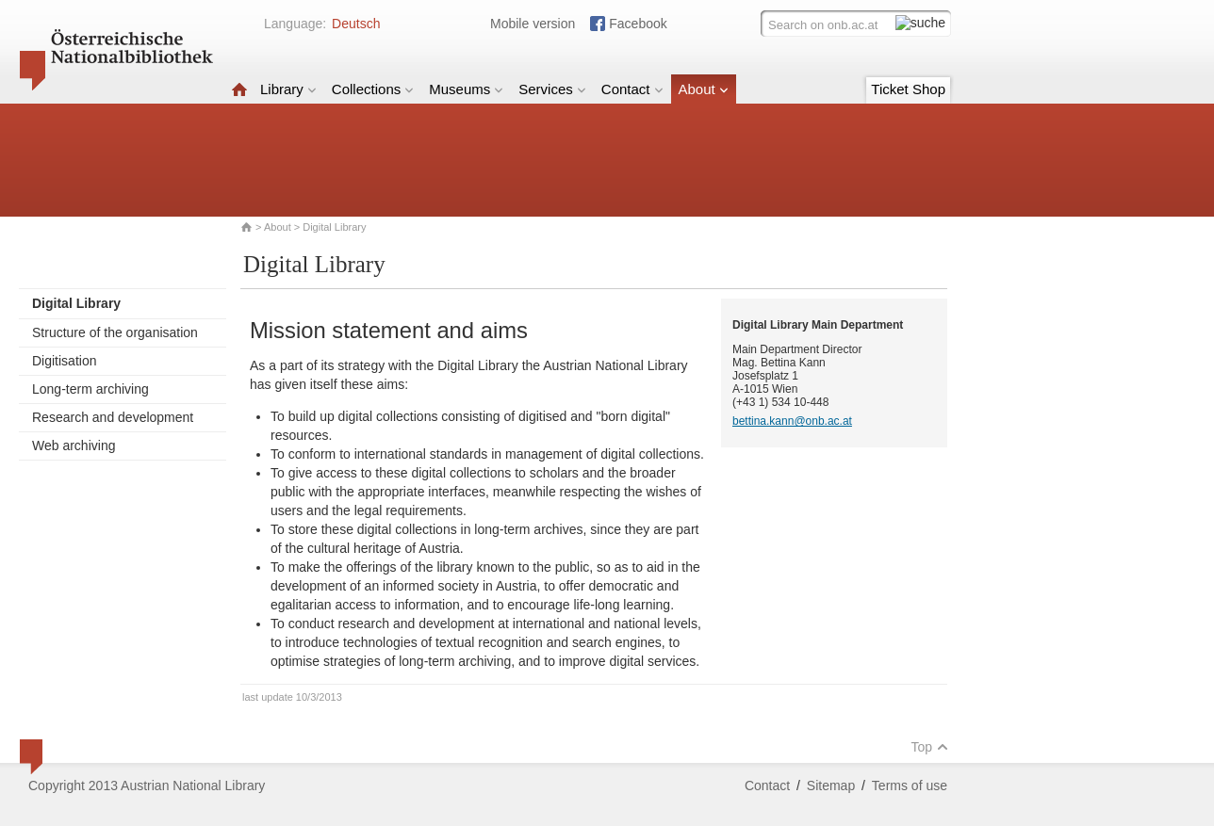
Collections (373, 89)
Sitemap (831, 785)
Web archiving (73, 445)
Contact (632, 89)
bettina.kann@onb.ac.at (792, 421)
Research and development (112, 417)
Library (288, 89)
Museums (466, 89)
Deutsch (356, 23)
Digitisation (64, 360)
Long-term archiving (90, 389)
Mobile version (532, 23)
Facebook (637, 23)
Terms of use (909, 785)
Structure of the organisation (115, 332)
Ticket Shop (908, 89)
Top (929, 746)
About (704, 89)
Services (552, 89)
